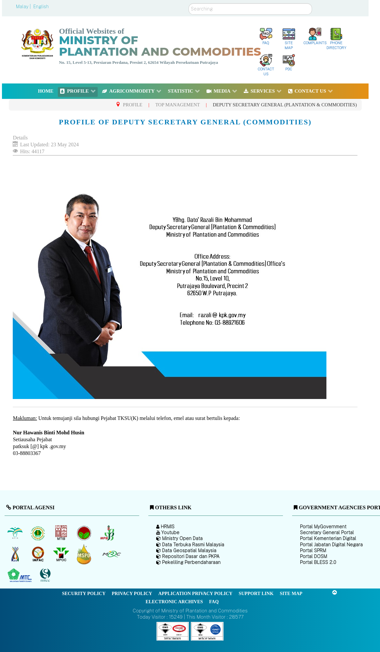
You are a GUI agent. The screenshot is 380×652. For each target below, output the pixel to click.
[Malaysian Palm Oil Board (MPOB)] (15, 533)
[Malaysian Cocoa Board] (85, 533)
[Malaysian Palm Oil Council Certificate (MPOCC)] (85, 554)
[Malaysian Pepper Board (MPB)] (108, 533)
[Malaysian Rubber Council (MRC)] (111, 554)
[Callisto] (173, 631)
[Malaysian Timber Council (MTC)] (20, 575)
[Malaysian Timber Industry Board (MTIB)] (62, 533)
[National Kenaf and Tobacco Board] (15, 554)
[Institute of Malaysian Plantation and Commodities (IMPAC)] (39, 554)
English (41, 6)
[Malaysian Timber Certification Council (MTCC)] (46, 576)
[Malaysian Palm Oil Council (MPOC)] (62, 554)
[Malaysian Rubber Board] (39, 533)
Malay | (24, 6)
